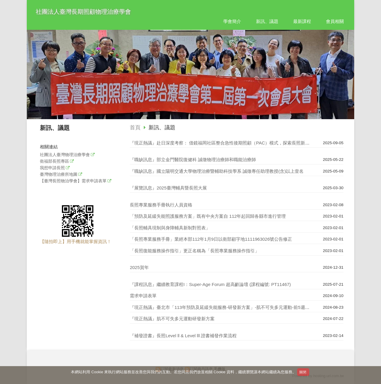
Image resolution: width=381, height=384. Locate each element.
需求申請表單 (143, 295)
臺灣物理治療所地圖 (58, 174)
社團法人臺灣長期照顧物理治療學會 (83, 11)
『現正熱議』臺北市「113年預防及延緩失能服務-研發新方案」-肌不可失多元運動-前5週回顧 (222, 307)
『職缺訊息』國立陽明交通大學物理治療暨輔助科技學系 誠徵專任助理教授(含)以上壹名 (217, 171)
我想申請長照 (52, 168)
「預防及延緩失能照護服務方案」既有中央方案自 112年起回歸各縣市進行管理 (208, 216)
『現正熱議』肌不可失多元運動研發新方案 (172, 318)
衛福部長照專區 (54, 161)
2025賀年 (139, 267)
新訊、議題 (162, 127)
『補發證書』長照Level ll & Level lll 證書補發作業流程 (183, 335)
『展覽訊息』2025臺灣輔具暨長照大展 (168, 187)
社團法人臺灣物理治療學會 (65, 155)
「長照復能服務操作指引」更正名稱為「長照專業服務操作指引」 (194, 250)
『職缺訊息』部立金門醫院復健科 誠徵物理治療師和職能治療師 (193, 159)
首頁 (135, 127)
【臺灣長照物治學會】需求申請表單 (73, 181)
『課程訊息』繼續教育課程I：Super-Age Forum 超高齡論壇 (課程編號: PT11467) (210, 284)
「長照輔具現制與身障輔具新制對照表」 (170, 227)
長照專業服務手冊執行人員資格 (161, 204)
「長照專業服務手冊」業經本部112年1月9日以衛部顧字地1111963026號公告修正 (211, 239)
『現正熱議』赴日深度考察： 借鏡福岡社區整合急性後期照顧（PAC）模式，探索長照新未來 (222, 142)
